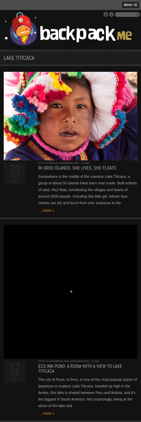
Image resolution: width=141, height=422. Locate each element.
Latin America (66, 163)
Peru (76, 163)
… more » (46, 210)
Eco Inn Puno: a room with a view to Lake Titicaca (80, 368)
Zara (87, 163)
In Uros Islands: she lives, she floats (77, 168)
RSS (111, 14)
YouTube (105, 14)
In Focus (53, 163)
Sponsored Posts (79, 361)
